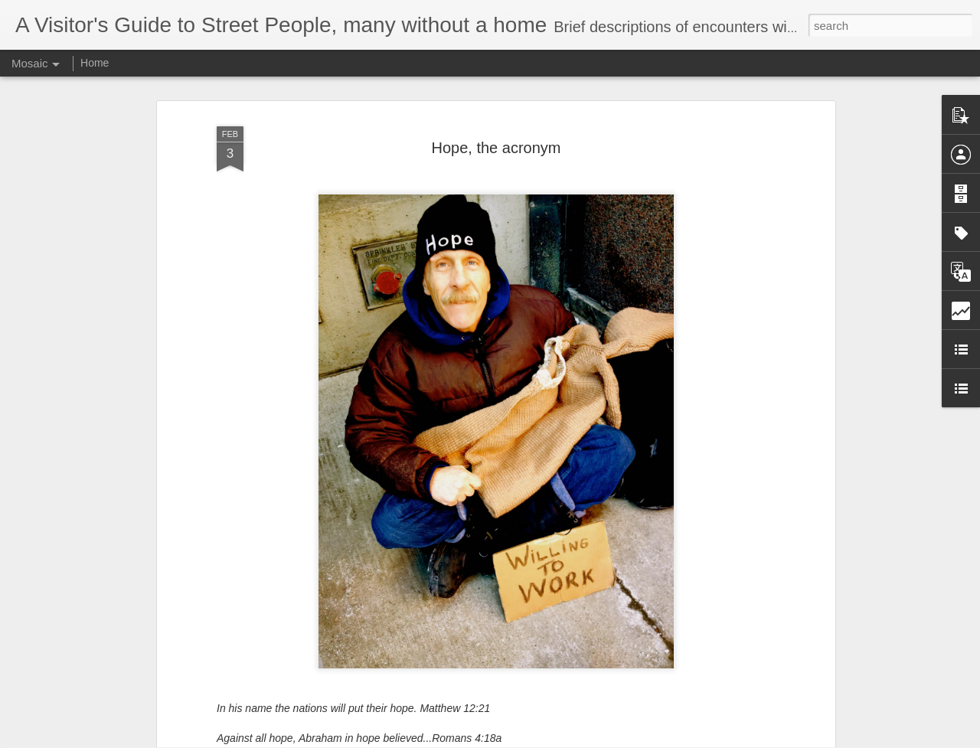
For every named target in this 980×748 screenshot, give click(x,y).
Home (94, 63)
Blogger (538, 739)
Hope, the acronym (496, 121)
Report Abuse (583, 739)
